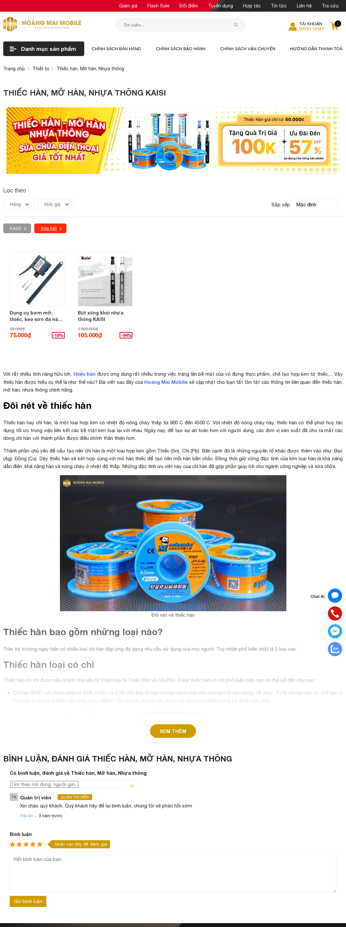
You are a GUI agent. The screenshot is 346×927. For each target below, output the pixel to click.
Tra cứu (330, 5)
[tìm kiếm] (236, 24)
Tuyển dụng (220, 5)
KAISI (15, 228)
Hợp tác (252, 5)
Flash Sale (158, 5)
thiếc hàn (84, 374)
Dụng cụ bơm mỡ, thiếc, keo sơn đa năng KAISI (37, 316)
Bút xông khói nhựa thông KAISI (100, 316)
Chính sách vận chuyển (247, 48)
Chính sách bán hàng (116, 48)
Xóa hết (49, 228)
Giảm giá (128, 5)
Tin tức (279, 5)
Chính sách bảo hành (180, 48)
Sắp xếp (280, 204)
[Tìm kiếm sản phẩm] (180, 24)
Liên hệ (304, 5)
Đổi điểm (188, 5)
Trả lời (26, 737)
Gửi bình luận (28, 823)
